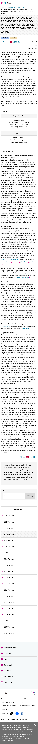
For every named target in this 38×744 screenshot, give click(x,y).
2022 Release (9, 540)
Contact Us (8, 682)
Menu (35, 3)
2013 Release (9, 596)
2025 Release (9, 522)
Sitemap (3, 699)
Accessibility (4, 709)
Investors (7, 659)
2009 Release (9, 621)
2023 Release (21, 7)
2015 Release (9, 584)
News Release (11, 7)
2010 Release (9, 615)
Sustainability (8, 665)
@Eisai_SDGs (25, 328)
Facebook (25, 262)
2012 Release (9, 602)
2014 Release (9, 590)
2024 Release (9, 528)
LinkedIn (16, 262)
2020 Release (9, 553)
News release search (9, 491)
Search (28, 496)
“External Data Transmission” (15, 738)
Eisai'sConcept (10, 648)
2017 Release (9, 571)
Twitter (9, 262)
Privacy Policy (23, 699)
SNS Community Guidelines (27, 706)
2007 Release (9, 633)
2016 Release (9, 577)
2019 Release (9, 559)
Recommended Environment (8, 706)
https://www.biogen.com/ (9, 259)
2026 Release (9, 516)
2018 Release (9, 565)
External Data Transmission (8, 702)
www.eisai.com (5, 326)
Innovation (7, 653)
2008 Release (9, 627)
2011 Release (9, 608)
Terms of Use (23, 702)
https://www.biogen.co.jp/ (22, 277)
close (35, 725)
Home (2, 7)
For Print (12, 42)
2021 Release (9, 547)
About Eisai (8, 671)
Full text (28, 457)
